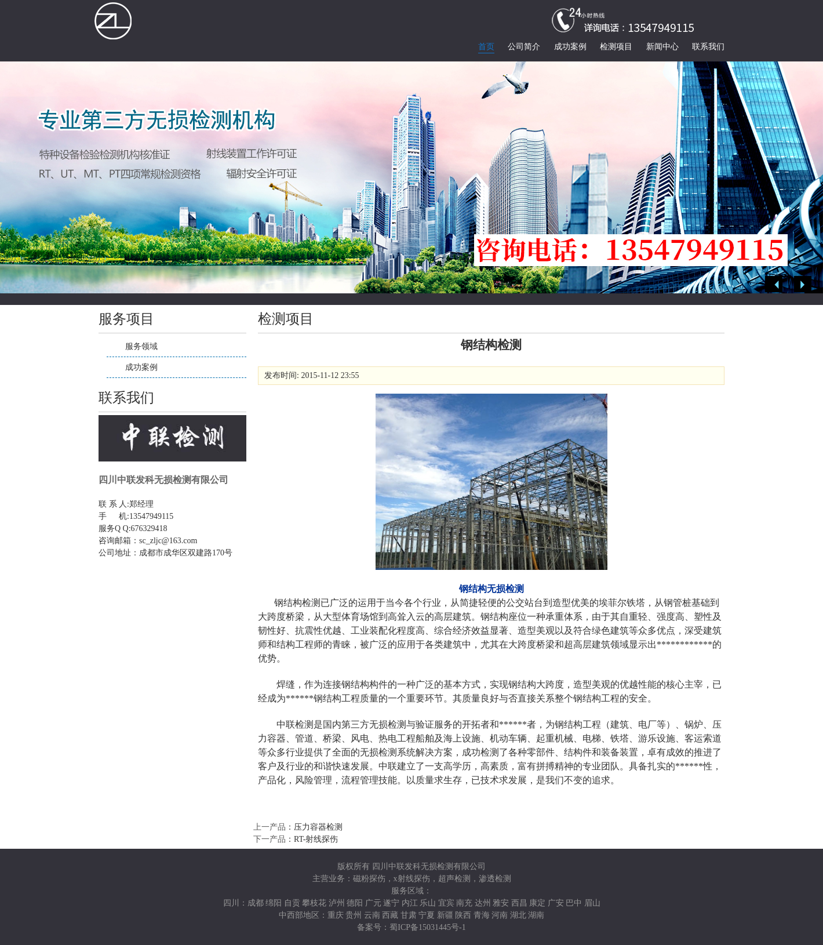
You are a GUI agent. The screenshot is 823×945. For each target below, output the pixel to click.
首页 (486, 46)
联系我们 (708, 46)
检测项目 (616, 46)
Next (802, 284)
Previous (773, 284)
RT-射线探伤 (316, 839)
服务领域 (141, 346)
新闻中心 (662, 46)
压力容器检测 (318, 827)
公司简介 (524, 46)
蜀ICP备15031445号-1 (427, 927)
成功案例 (570, 46)
